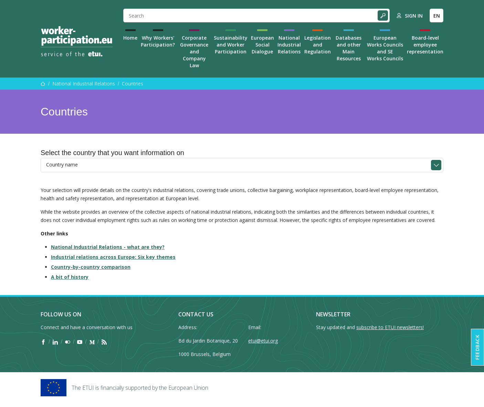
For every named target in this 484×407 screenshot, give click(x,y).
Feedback (477, 347)
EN (436, 15)
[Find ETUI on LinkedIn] (55, 341)
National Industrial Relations (289, 44)
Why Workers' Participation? (158, 41)
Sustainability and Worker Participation (231, 44)
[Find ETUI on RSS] (104, 341)
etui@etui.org (263, 340)
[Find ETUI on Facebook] (43, 341)
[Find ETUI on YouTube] (79, 341)
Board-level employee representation (425, 44)
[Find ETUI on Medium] (92, 341)
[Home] (77, 41)
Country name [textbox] (62, 164)
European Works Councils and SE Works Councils (385, 48)
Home (130, 37)
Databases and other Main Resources (348, 48)
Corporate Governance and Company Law (194, 51)
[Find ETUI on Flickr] (67, 341)
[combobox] (242, 165)
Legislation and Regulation (317, 44)
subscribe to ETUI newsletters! (390, 327)
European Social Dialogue (262, 44)
